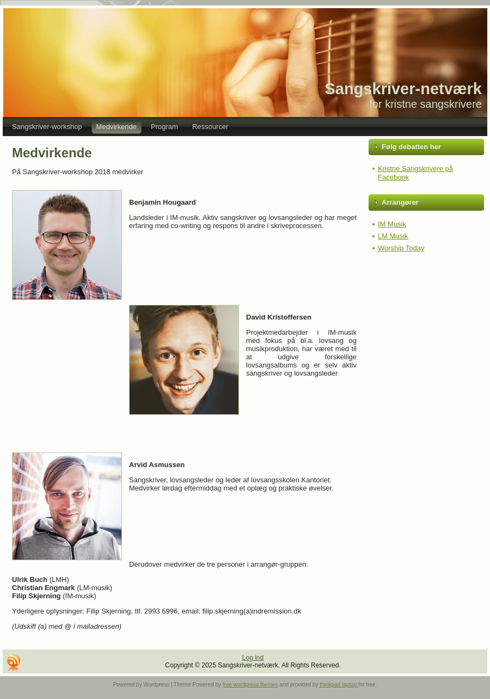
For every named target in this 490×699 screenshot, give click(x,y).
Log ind (253, 657)
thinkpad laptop (339, 685)
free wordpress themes (250, 685)
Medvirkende (52, 152)
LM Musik (393, 236)
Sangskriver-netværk (403, 88)
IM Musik (392, 224)
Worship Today (401, 248)
